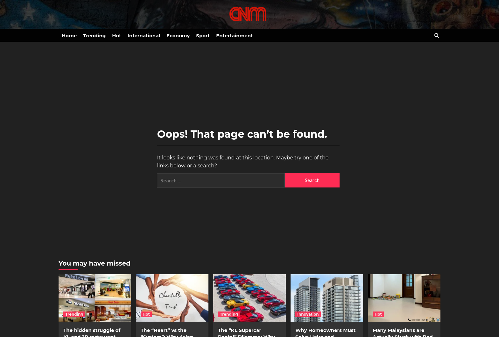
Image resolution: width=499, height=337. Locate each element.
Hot (116, 36)
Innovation (308, 314)
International (144, 36)
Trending (94, 36)
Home (69, 36)
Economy (178, 36)
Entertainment (234, 36)
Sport (203, 36)
